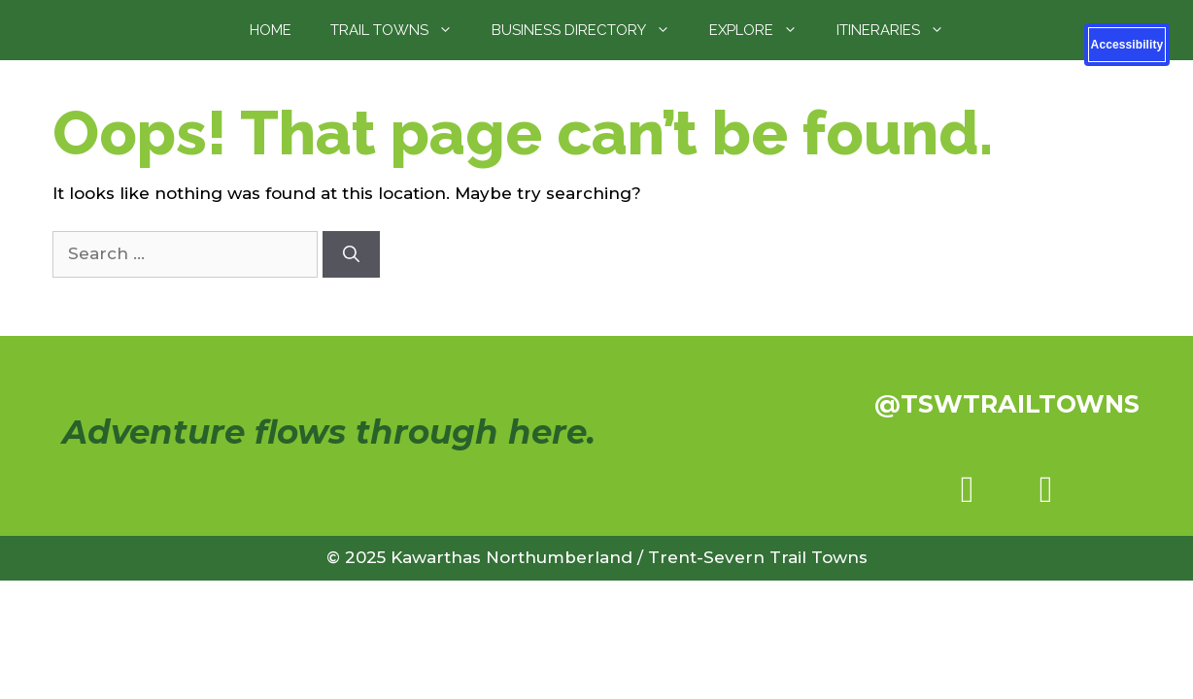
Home (270, 30)
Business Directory (591, 30)
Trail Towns (401, 30)
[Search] (351, 254)
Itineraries (900, 30)
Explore (763, 30)
